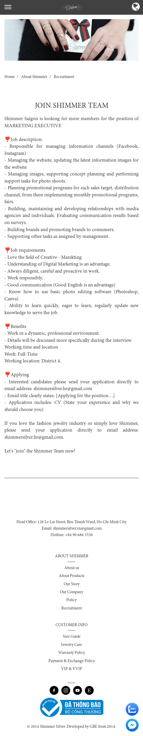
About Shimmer (34, 77)
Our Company (71, 592)
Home (9, 77)
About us (71, 568)
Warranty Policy (71, 653)
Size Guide (71, 637)
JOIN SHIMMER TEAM (71, 106)
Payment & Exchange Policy (71, 661)
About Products (71, 576)
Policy (71, 600)
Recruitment (64, 77)
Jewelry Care (71, 645)
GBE (93, 727)
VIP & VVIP (71, 669)
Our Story (72, 584)
